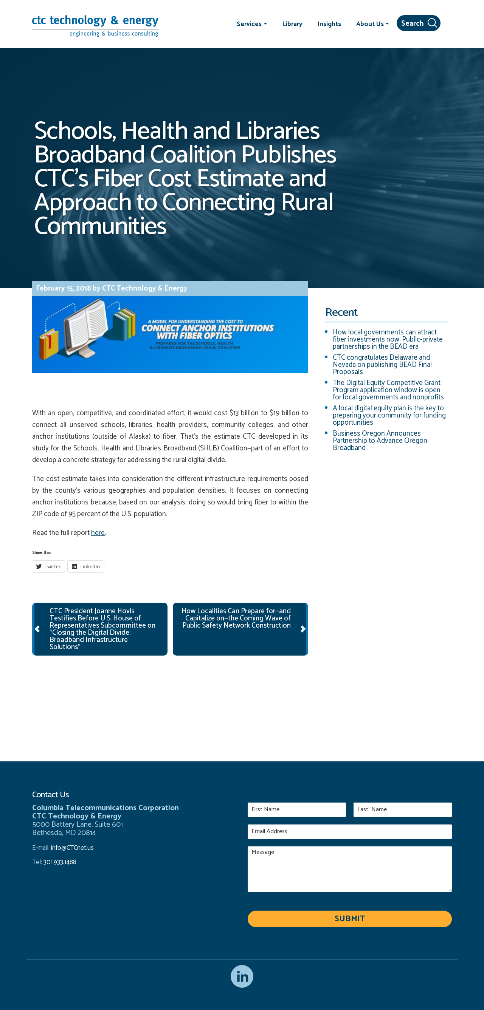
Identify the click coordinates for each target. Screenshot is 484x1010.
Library (292, 23)
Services (249, 23)
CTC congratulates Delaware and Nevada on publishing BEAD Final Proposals (382, 365)
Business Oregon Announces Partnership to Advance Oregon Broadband (380, 441)
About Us (370, 23)
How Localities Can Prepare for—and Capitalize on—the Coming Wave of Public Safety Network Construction (236, 618)
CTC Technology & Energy (144, 288)
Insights (329, 23)
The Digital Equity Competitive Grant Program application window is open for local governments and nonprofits (388, 390)
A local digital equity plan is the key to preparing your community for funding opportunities (389, 415)
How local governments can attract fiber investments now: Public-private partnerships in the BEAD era (388, 339)
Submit (350, 919)
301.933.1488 (59, 862)
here (98, 533)
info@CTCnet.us (72, 848)
